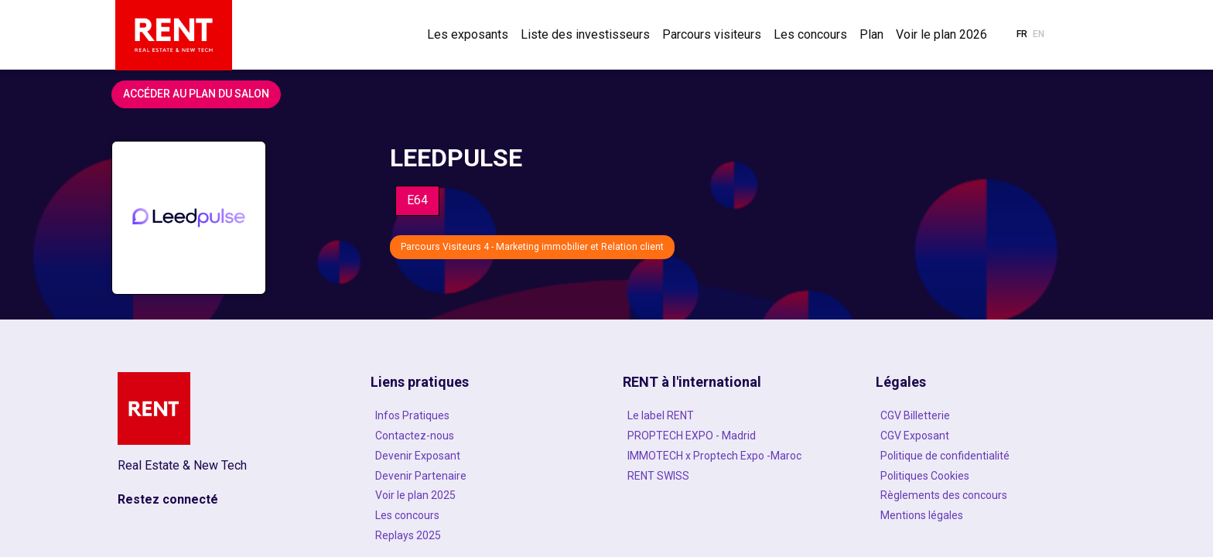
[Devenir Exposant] (480, 455)
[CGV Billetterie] (986, 415)
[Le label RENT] (733, 415)
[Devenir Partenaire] (480, 475)
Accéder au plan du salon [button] (196, 93)
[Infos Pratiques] (480, 415)
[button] (1022, 35)
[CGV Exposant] (986, 435)
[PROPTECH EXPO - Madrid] (733, 435)
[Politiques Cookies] (986, 475)
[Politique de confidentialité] (986, 455)
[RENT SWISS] (733, 475)
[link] (467, 35)
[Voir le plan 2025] (480, 495)
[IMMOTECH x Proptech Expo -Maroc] (733, 455)
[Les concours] (480, 515)
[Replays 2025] (480, 535)
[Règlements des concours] (986, 495)
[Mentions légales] (986, 515)
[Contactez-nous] (480, 435)
